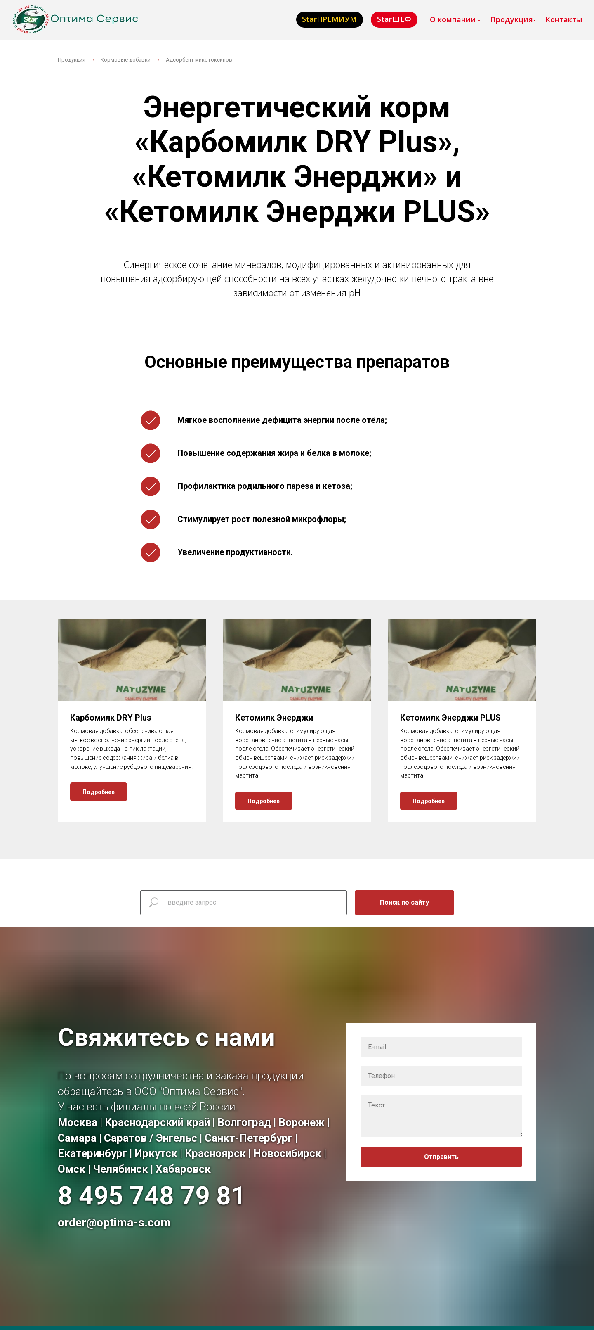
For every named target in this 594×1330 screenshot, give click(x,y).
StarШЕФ (394, 19)
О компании (453, 19)
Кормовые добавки (126, 60)
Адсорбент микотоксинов (199, 60)
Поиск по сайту (404, 902)
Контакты (563, 19)
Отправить (441, 1157)
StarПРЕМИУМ (329, 19)
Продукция (511, 19)
